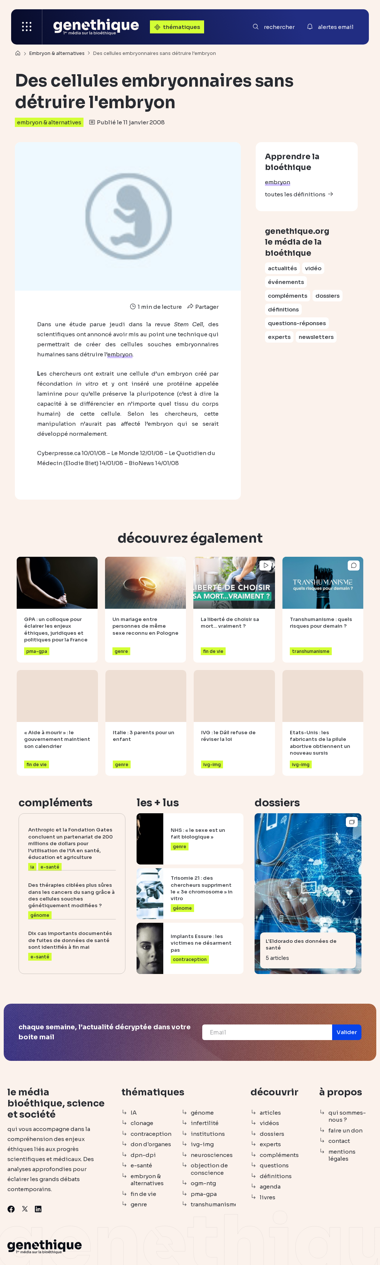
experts (279, 336)
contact (339, 1140)
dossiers (327, 295)
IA (134, 1112)
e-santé (141, 1165)
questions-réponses (297, 323)
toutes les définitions (295, 194)
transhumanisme (213, 1204)
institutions (208, 1133)
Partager (202, 306)
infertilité (205, 1123)
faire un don (345, 1130)
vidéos (269, 1123)
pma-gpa (204, 1193)
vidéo (313, 268)
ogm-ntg (203, 1183)
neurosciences (212, 1154)
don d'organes (151, 1144)
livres (267, 1197)
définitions (283, 309)
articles (270, 1112)
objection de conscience (209, 1169)
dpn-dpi (143, 1154)
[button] (346, 1032)
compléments (287, 295)
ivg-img (202, 1144)
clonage (142, 1123)
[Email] (267, 1032)
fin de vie (143, 1193)
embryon (277, 182)
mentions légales (342, 1155)
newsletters (316, 336)
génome (202, 1112)
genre (139, 1204)
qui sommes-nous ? (347, 1116)
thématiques (176, 26)
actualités (282, 268)
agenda (270, 1186)
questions (274, 1165)
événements (286, 281)
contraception (151, 1133)
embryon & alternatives (49, 122)
